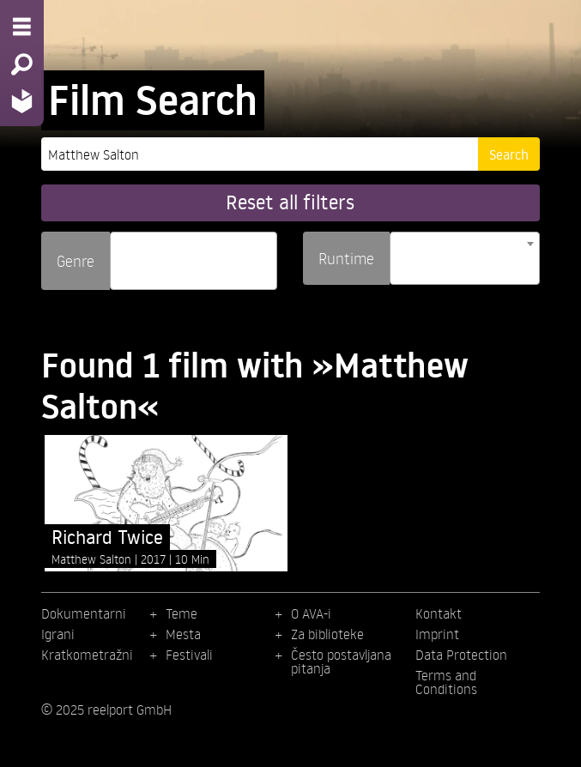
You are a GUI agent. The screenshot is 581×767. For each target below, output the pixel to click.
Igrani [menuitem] (58, 634)
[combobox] (193, 261)
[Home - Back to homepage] (22, 100)
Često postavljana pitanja (341, 661)
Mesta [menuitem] (183, 634)
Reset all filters (290, 202)
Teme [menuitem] (181, 613)
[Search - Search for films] (22, 64)
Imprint (437, 634)
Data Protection (461, 654)
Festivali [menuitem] (189, 654)
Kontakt (438, 613)
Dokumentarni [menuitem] (83, 613)
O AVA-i (311, 613)
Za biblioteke (327, 634)
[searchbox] (121, 253)
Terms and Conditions (446, 682)
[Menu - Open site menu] (22, 26)
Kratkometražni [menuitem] (87, 654)
